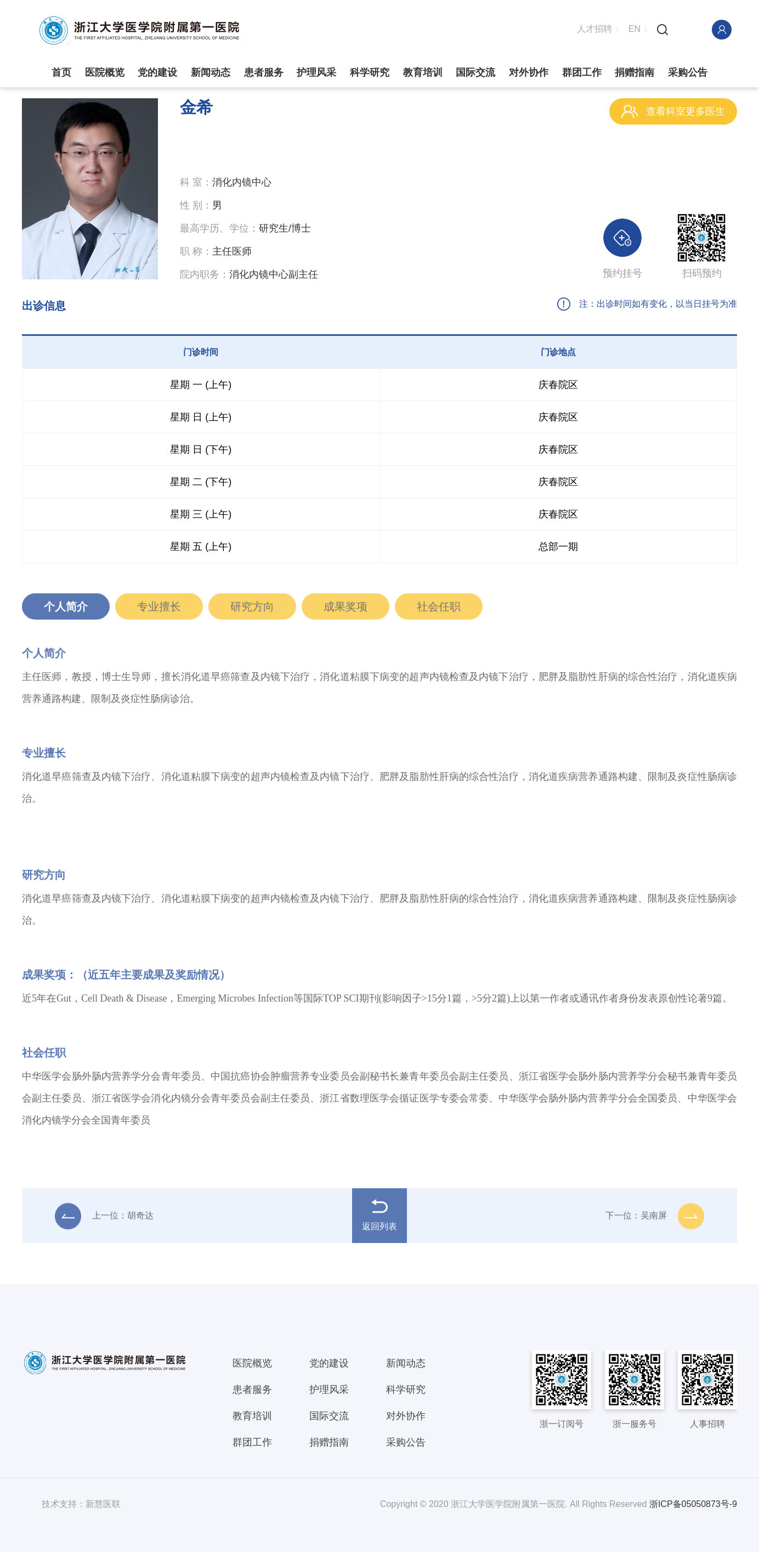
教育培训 (423, 73)
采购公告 (687, 73)
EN (634, 28)
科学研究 (369, 73)
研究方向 (252, 610)
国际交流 (475, 73)
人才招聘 (594, 28)
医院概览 (104, 73)
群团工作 (582, 73)
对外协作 (528, 73)
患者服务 (264, 73)
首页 (61, 73)
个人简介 (66, 610)
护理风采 (316, 73)
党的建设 (157, 73)
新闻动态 (210, 73)
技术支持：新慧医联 (81, 1503)
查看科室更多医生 (673, 111)
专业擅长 (159, 610)
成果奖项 (345, 610)
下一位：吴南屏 (654, 1219)
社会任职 (439, 610)
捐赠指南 (634, 73)
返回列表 (379, 1218)
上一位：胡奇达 (104, 1219)
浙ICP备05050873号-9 (693, 1503)
